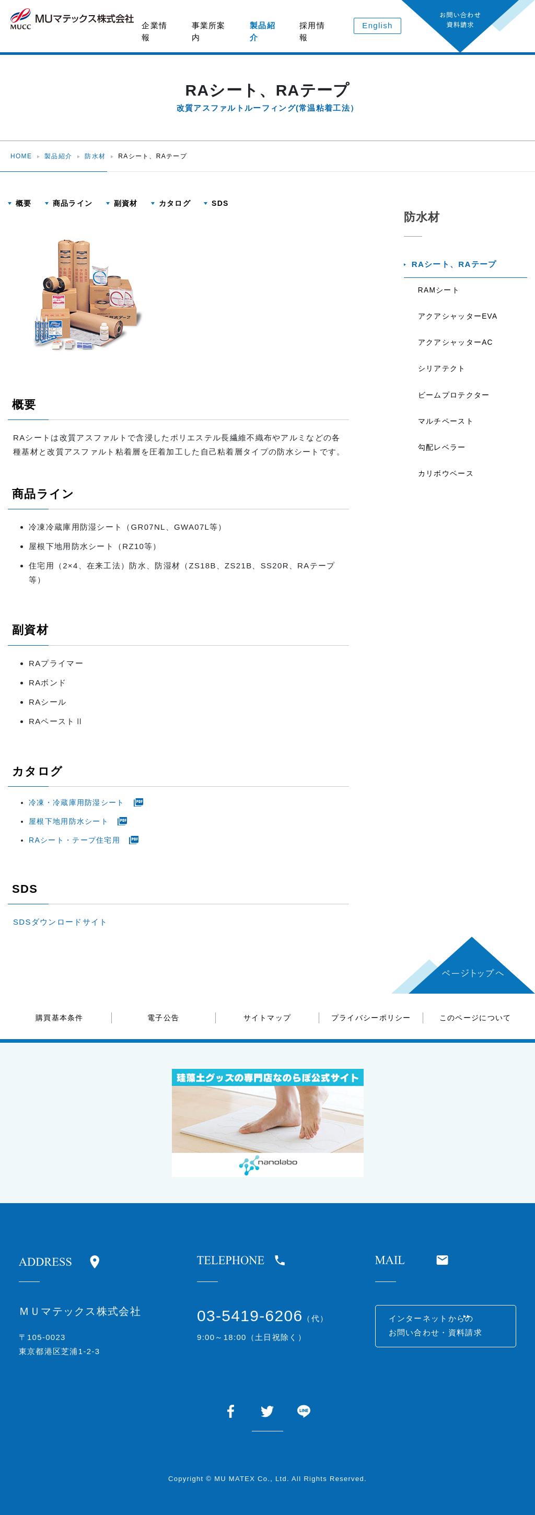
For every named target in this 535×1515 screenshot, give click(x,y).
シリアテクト (444, 379)
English (377, 25)
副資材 (126, 203)
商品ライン (73, 203)
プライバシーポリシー (371, 1017)
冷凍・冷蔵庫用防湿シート (77, 802)
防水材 (95, 156)
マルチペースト (447, 435)
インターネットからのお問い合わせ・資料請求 (441, 1330)
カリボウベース (447, 491)
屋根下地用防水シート (69, 821)
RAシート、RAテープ (457, 265)
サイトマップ (267, 1017)
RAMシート (441, 294)
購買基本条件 (60, 1017)
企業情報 (154, 31)
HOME (21, 156)
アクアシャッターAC (457, 350)
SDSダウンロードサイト (60, 921)
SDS (220, 203)
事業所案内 (209, 31)
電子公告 (163, 1017)
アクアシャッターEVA (459, 322)
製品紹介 (262, 31)
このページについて (475, 1017)
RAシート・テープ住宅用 (74, 840)
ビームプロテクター (456, 407)
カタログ (175, 203)
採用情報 (312, 31)
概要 (24, 203)
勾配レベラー (444, 463)
